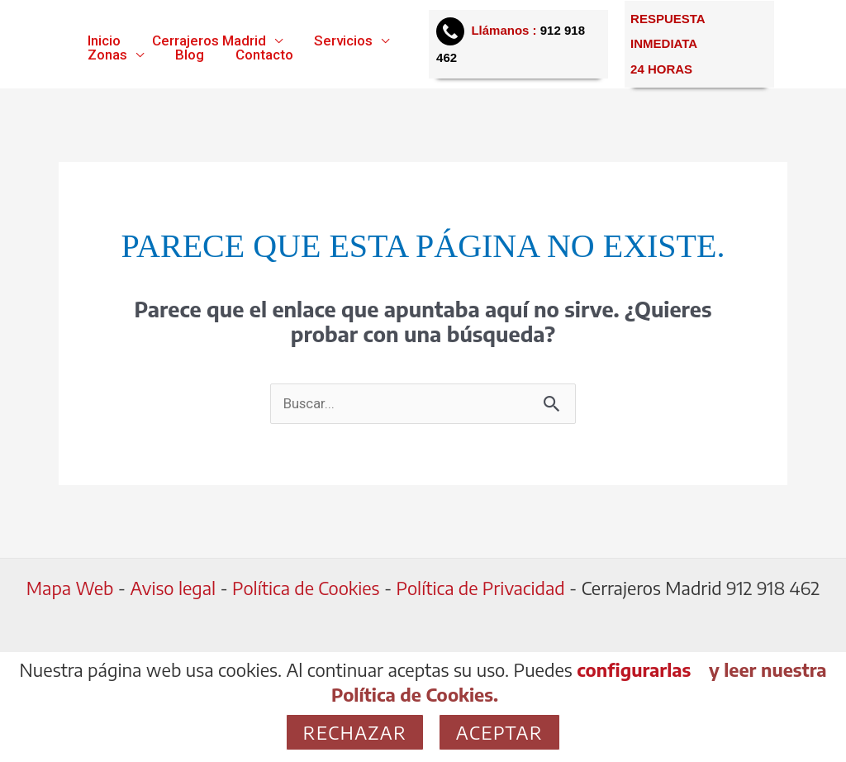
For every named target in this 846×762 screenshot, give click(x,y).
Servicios (335, 41)
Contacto (256, 55)
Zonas (106, 55)
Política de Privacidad (482, 588)
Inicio (102, 41)
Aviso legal (169, 588)
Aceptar (499, 732)
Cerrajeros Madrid (204, 41)
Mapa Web (68, 588)
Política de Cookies (305, 588)
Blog (184, 55)
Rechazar (355, 732)
